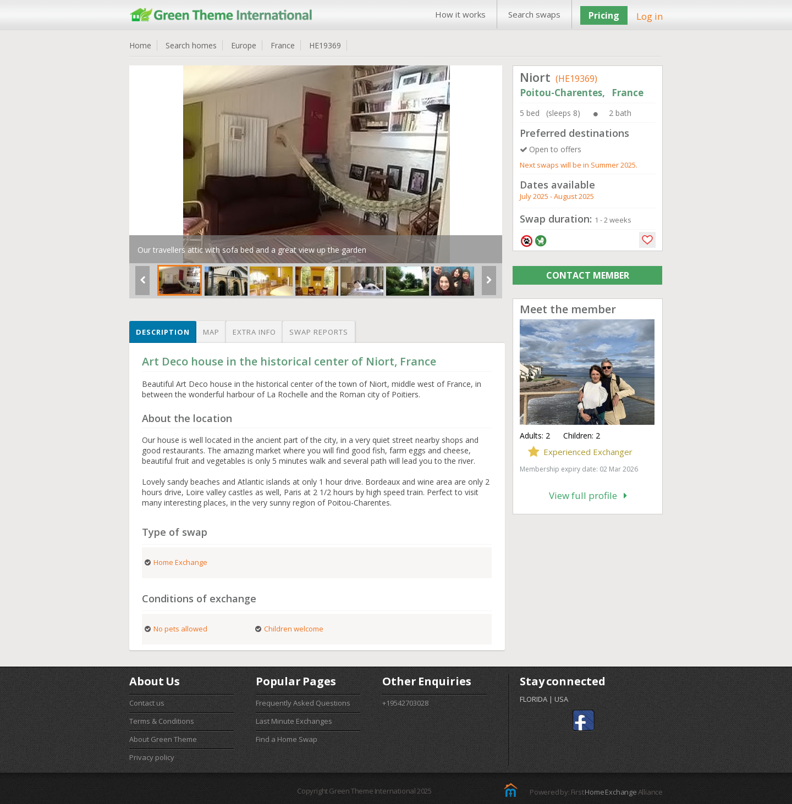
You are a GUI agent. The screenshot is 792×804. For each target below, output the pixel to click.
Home (140, 45)
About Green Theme (163, 739)
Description (163, 332)
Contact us (146, 703)
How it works (460, 14)
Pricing (603, 15)
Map (211, 332)
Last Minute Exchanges (294, 721)
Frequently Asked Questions (303, 703)
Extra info (254, 332)
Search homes (191, 45)
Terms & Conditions (161, 721)
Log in (649, 16)
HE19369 (325, 45)
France (283, 45)
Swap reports (318, 332)
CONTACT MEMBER (587, 275)
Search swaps (534, 14)
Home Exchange (610, 792)
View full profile (588, 495)
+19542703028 (405, 703)
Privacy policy (151, 757)
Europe (243, 45)
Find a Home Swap (286, 739)
